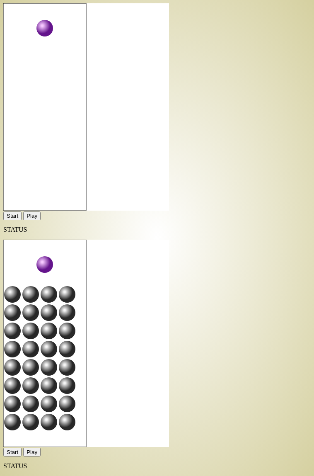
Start (12, 216)
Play (32, 216)
